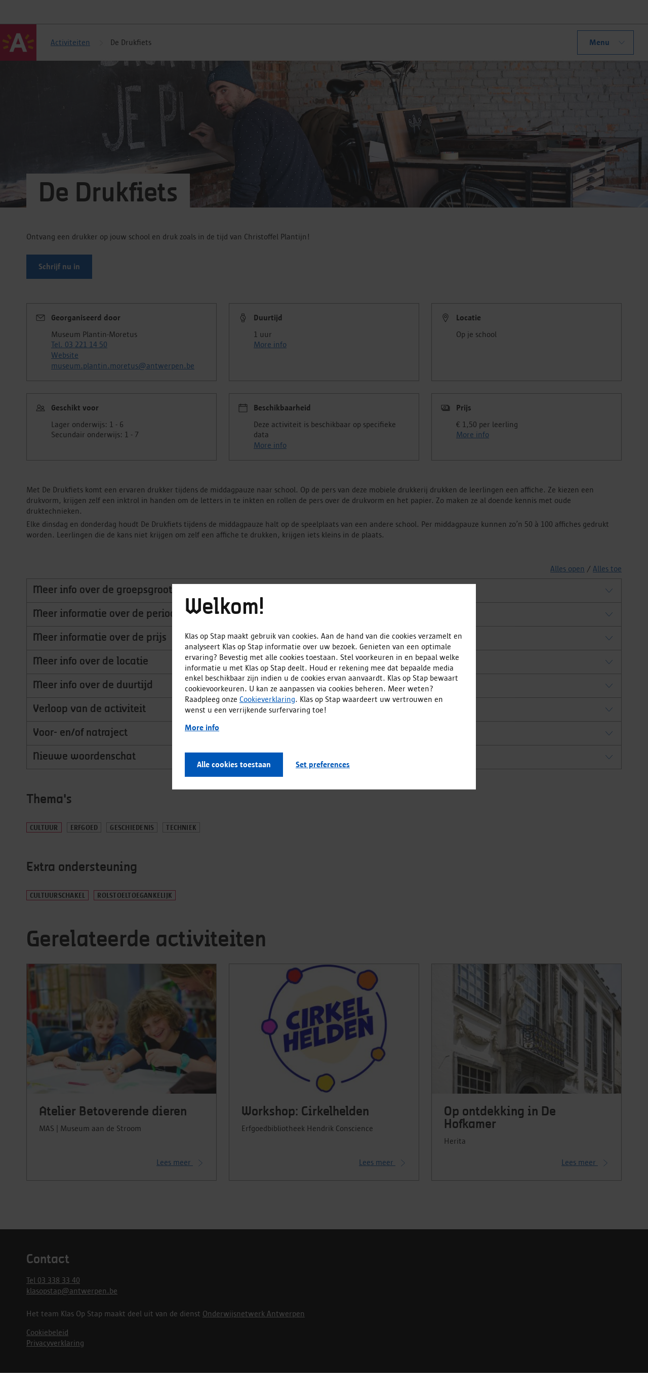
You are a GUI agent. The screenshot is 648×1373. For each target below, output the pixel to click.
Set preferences (323, 764)
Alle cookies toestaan (234, 764)
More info (202, 727)
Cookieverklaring (267, 699)
